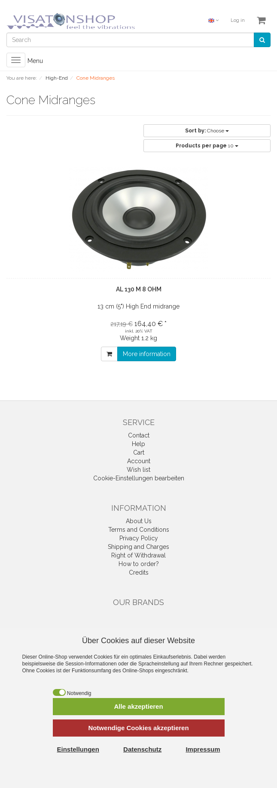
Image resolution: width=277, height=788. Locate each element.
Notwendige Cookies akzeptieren (138, 727)
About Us (139, 521)
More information (146, 354)
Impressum (203, 749)
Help (138, 443)
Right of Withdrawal (138, 555)
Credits (139, 572)
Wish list (138, 469)
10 (207, 146)
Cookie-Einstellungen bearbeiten (138, 478)
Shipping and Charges (138, 546)
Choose (207, 131)
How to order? (139, 563)
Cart (138, 452)
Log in (238, 20)
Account (138, 461)
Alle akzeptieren (138, 706)
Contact (138, 435)
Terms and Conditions (138, 529)
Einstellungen (78, 749)
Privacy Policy (138, 538)
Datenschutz (142, 749)
